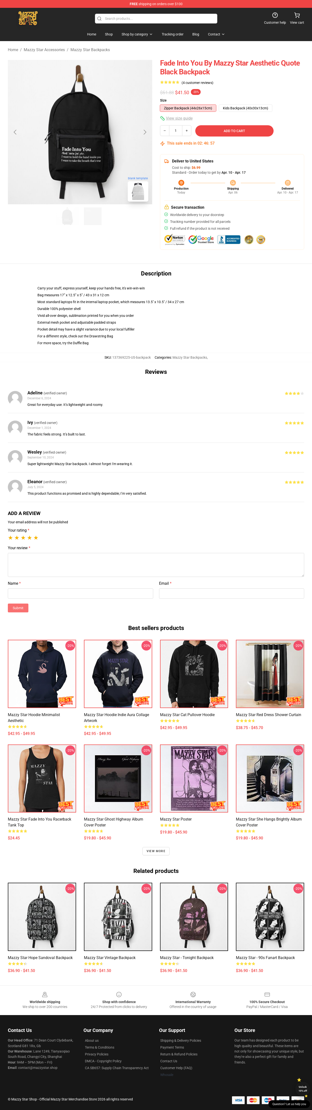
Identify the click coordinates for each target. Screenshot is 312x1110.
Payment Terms (172, 1047)
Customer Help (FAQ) (176, 1068)
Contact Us (168, 1061)
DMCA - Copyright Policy (103, 1061)
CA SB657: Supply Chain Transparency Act (117, 1068)
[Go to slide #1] (67, 216)
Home (13, 49)
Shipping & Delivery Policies (180, 1040)
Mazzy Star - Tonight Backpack (187, 957)
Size (163, 100)
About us (92, 1040)
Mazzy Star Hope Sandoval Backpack (40, 957)
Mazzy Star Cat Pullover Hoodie (187, 714)
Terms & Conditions (99, 1047)
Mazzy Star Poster (176, 819)
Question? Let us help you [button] (289, 1104)
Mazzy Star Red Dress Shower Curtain (268, 714)
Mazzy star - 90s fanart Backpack (265, 957)
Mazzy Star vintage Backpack (110, 957)
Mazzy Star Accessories (44, 49)
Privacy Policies (96, 1054)
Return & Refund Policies (178, 1054)
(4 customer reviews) (197, 83)
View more (156, 851)
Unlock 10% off (303, 1089)
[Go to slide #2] (92, 216)
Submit (18, 608)
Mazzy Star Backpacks (90, 49)
